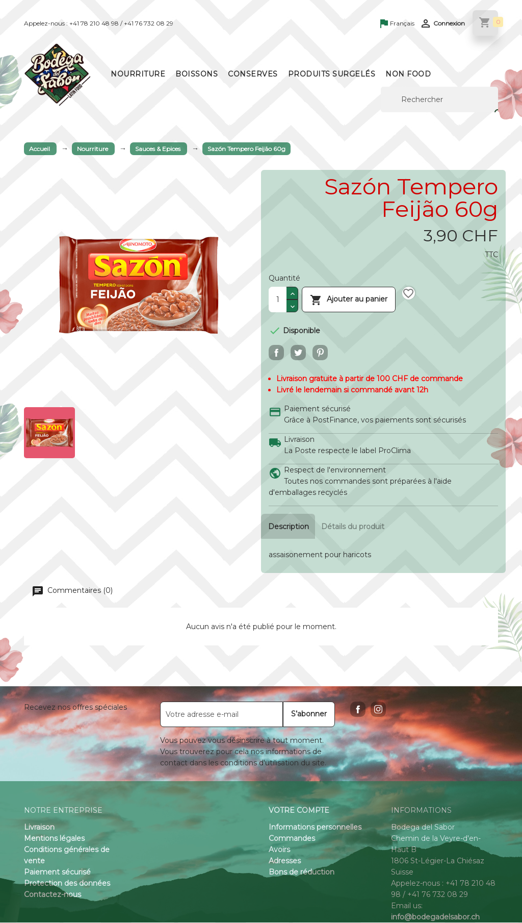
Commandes (292, 838)
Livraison (39, 827)
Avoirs (279, 850)
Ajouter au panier (348, 299)
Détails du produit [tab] (354, 526)
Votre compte (299, 810)
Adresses (285, 861)
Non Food (408, 74)
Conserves (253, 74)
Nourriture (138, 74)
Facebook (358, 709)
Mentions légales (54, 838)
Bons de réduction (301, 872)
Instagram (378, 709)
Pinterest (320, 352)
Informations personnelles (315, 827)
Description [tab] (288, 526)
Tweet (298, 352)
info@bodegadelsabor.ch (435, 917)
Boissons (196, 74)
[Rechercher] (439, 99)
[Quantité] (277, 299)
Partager (276, 352)
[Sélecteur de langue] (397, 24)
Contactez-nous (52, 895)
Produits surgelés (332, 74)
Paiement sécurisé (57, 872)
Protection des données (67, 883)
